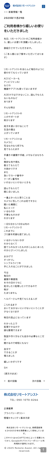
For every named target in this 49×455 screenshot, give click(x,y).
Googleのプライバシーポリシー (26, 441)
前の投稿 (12, 381)
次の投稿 (36, 381)
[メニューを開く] (43, 6)
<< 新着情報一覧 (13, 12)
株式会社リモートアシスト (24, 6)
